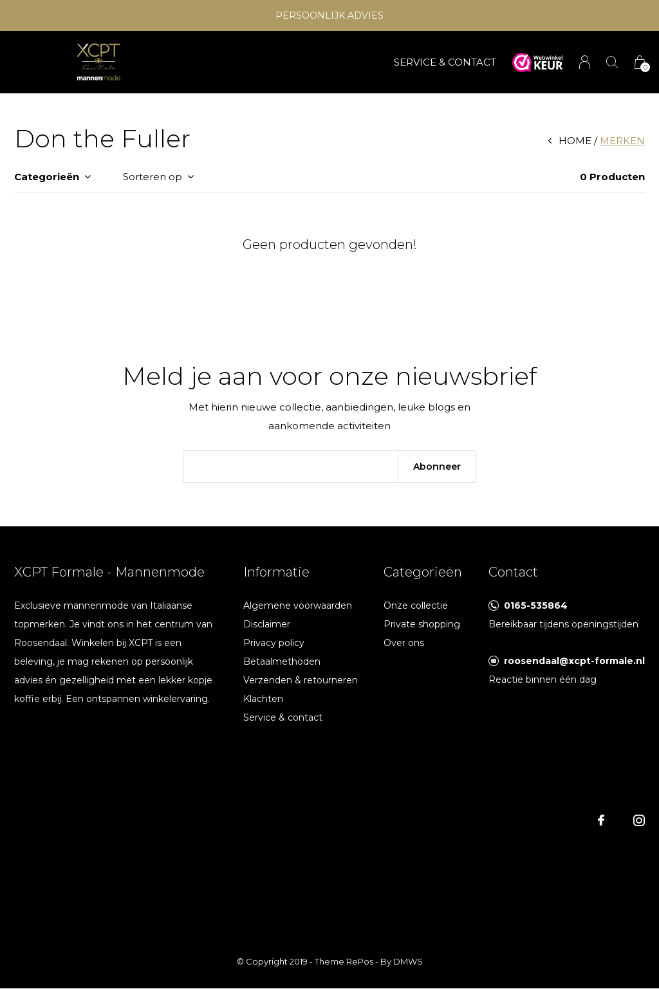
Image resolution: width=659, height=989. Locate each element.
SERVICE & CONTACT (445, 62)
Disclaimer (266, 624)
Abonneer (437, 466)
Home (575, 140)
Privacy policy (273, 643)
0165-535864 (536, 605)
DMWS (408, 961)
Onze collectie (416, 605)
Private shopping (422, 624)
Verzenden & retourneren (300, 680)
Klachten (263, 699)
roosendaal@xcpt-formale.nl (574, 661)
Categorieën (46, 177)
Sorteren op (152, 177)
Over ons (404, 643)
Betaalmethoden (281, 661)
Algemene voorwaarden (297, 605)
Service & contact (282, 717)
